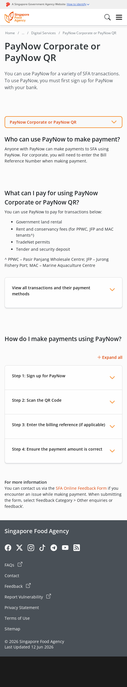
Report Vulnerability (28, 597)
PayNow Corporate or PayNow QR (43, 122)
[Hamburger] (119, 17)
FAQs (13, 565)
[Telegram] (53, 548)
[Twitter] (19, 548)
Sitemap (12, 628)
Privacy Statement (22, 607)
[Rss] (76, 548)
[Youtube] (65, 548)
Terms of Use (17, 618)
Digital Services (43, 32)
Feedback (18, 586)
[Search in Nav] (107, 17)
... (23, 32)
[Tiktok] (42, 548)
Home (10, 32)
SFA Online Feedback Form (81, 488)
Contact (12, 575)
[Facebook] (8, 548)
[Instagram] (30, 548)
